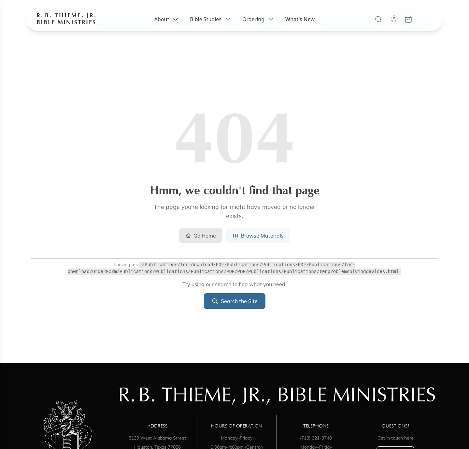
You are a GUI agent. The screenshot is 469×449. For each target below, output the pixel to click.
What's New (300, 24)
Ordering (258, 24)
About (166, 24)
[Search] (378, 24)
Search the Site (235, 301)
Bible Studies (211, 24)
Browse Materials (258, 235)
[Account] (394, 24)
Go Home (201, 235)
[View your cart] (408, 24)
